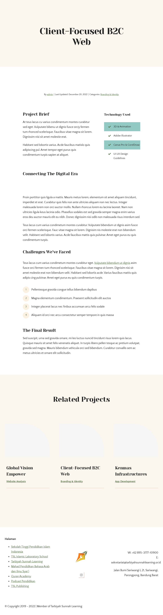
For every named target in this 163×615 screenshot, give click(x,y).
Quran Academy (21, 576)
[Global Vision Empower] (27, 440)
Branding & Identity (109, 94)
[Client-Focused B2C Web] (81, 440)
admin (50, 94)
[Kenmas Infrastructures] (135, 440)
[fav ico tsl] (81, 551)
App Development (125, 481)
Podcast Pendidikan (23, 581)
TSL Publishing (20, 586)
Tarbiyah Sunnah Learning (27, 561)
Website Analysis (16, 481)
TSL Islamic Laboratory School (29, 556)
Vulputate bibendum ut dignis (112, 263)
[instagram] (81, 575)
